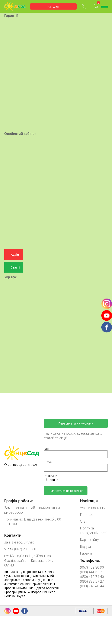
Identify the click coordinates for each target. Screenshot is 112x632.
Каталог (53, 6)
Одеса (49, 572)
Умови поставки (93, 507)
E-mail (48, 462)
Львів (16, 576)
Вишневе (48, 592)
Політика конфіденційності (93, 530)
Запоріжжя (12, 580)
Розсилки (50, 476)
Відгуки (85, 546)
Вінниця (27, 576)
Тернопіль (28, 580)
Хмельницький (43, 576)
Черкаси (37, 584)
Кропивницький (16, 588)
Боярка (10, 596)
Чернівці (49, 584)
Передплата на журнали (75, 423)
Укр (7, 264)
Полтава (38, 572)
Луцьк (41, 580)
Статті (15, 255)
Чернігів (24, 584)
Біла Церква (37, 588)
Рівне (49, 580)
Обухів (20, 596)
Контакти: (13, 535)
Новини (51, 480)
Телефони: (90, 560)
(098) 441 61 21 (92, 572)
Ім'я (46, 448)
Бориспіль (53, 588)
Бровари (10, 592)
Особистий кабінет (20, 125)
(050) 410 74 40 (92, 576)
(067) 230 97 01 (21, 549)
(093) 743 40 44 (92, 586)
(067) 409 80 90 (92, 567)
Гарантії (86, 553)
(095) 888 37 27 (92, 581)
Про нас (86, 514)
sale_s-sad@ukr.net (19, 542)
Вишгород (34, 592)
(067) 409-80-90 (84, 6)
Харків (16, 572)
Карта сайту (89, 539)
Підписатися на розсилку (66, 491)
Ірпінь (22, 592)
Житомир (11, 584)
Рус (14, 264)
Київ (7, 572)
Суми (8, 576)
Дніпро (26, 572)
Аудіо (15, 242)
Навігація (89, 500)
